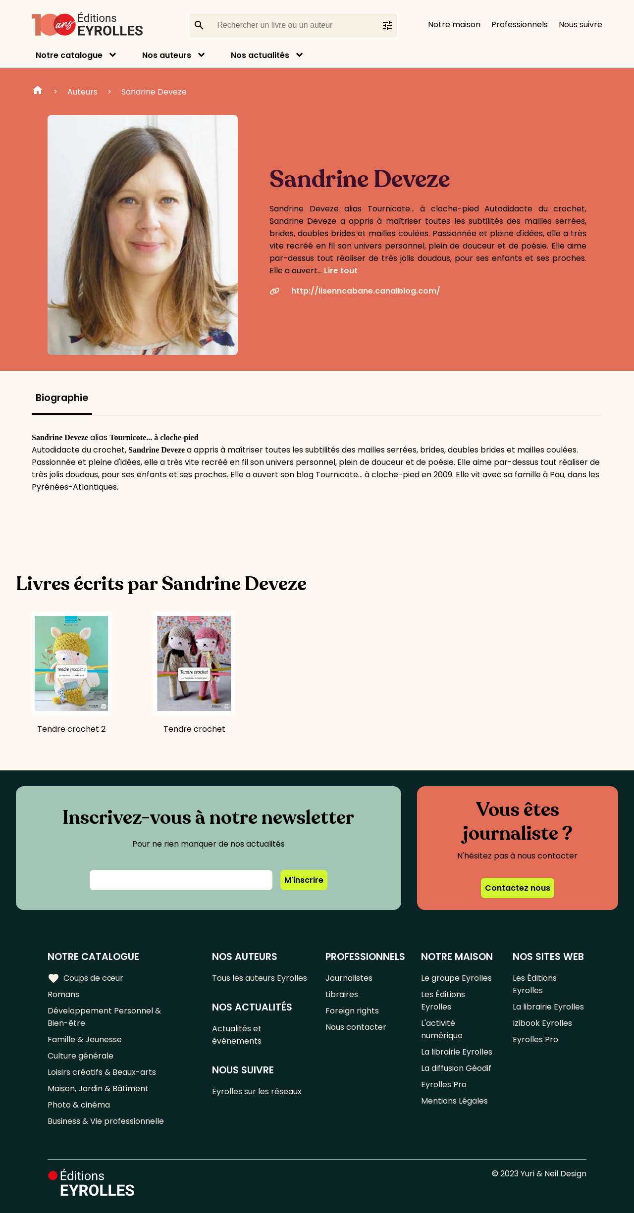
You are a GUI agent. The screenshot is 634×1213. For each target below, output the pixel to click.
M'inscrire (303, 880)
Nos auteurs (166, 55)
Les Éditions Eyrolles (443, 1000)
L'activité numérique (442, 1029)
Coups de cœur (85, 978)
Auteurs (82, 92)
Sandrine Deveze (154, 92)
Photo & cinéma (79, 1105)
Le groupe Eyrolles (456, 978)
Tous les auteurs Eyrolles (259, 978)
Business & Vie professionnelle (106, 1121)
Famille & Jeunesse (85, 1039)
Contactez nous (517, 888)
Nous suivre (580, 24)
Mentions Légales (454, 1101)
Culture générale (80, 1055)
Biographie (62, 397)
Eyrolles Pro (444, 1084)
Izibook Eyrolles (542, 1023)
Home (38, 91)
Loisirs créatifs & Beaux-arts (102, 1072)
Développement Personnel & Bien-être (104, 1017)
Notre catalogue (69, 55)
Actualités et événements (237, 1035)
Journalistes (348, 978)
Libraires (341, 994)
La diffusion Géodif (456, 1068)
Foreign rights (352, 1010)
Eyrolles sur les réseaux (257, 1091)
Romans (63, 994)
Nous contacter (355, 1027)
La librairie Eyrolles (456, 1052)
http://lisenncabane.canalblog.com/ (354, 291)
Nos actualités (260, 55)
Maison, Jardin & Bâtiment (98, 1088)
